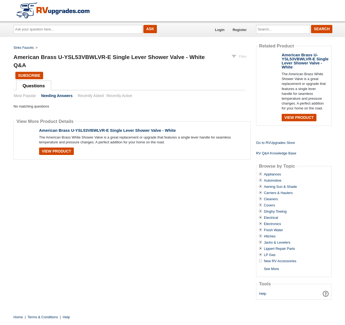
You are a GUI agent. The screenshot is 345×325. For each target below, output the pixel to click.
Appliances (272, 174)
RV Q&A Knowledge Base (276, 153)
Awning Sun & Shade (280, 187)
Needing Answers (57, 96)
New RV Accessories (280, 261)
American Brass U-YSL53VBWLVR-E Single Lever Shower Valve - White (107, 130)
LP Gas (269, 255)
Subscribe (29, 75)
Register (240, 30)
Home (18, 317)
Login (220, 30)
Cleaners (271, 199)
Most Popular (25, 96)
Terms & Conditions (42, 317)
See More (271, 269)
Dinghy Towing (275, 211)
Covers (269, 205)
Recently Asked (91, 96)
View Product (56, 151)
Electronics (272, 224)
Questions (34, 85)
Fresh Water (273, 230)
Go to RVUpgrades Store (275, 143)
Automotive (272, 180)
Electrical (271, 218)
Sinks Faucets (23, 48)
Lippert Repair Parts (279, 249)
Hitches (269, 236)
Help (262, 294)
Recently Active (119, 96)
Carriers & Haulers (278, 193)
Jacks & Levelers (277, 242)
